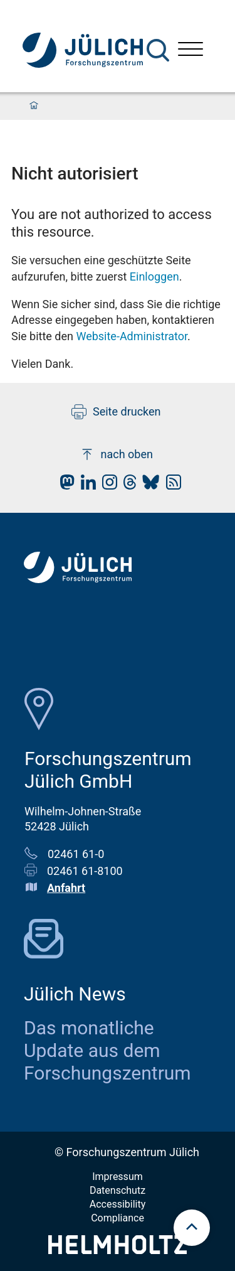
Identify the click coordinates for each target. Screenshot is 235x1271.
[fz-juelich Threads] (127, 485)
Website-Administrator (131, 336)
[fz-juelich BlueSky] (147, 485)
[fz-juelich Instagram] (106, 485)
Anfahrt (66, 887)
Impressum (117, 1177)
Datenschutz (117, 1190)
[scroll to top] (192, 1227)
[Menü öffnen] (190, 50)
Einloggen (154, 276)
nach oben (116, 454)
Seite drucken (116, 411)
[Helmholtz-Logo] (117, 1250)
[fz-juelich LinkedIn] (85, 485)
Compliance (117, 1218)
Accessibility (118, 1204)
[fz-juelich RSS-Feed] (170, 485)
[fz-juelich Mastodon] (64, 485)
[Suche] (158, 50)
